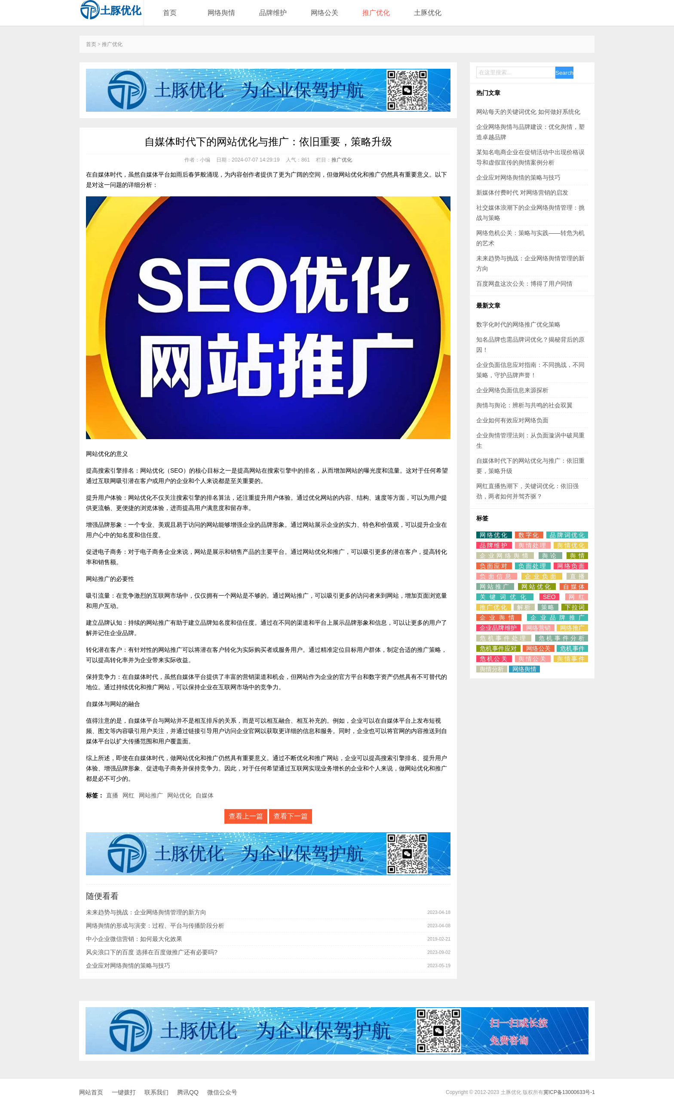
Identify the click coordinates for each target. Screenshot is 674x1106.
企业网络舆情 (505, 555)
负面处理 (532, 565)
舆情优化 (571, 545)
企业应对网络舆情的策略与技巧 (128, 965)
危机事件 (572, 648)
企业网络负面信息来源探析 (512, 390)
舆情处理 (532, 545)
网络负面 (571, 565)
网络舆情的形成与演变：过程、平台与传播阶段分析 (155, 925)
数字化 (529, 535)
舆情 (577, 555)
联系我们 (156, 1092)
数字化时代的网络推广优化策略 (518, 324)
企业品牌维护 (498, 627)
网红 (129, 795)
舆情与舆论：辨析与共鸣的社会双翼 (524, 405)
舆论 (550, 555)
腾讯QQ (188, 1092)
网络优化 (494, 535)
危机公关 (494, 658)
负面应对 (494, 565)
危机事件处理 (504, 638)
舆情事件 (571, 658)
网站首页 (91, 1092)
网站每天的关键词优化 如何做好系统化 (528, 111)
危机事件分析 (562, 638)
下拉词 (575, 607)
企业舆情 (499, 617)
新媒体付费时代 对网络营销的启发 (522, 192)
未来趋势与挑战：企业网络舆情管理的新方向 (146, 912)
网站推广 (151, 795)
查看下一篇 (290, 816)
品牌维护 (273, 12)
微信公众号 (222, 1092)
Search (564, 73)
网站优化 (179, 795)
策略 (548, 607)
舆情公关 (532, 658)
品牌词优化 (567, 535)
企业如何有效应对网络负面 (512, 420)
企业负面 (542, 576)
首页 (170, 12)
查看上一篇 (246, 816)
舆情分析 (492, 669)
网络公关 (324, 12)
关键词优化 (505, 596)
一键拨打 (124, 1092)
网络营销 (538, 627)
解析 (524, 607)
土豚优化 (427, 12)
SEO (549, 596)
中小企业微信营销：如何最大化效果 (134, 938)
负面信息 (497, 576)
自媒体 (205, 795)
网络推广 (572, 627)
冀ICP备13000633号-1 (569, 1092)
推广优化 (376, 12)
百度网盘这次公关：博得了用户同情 (524, 283)
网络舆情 (221, 12)
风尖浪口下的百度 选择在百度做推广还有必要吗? (152, 952)
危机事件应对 (498, 648)
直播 (112, 795)
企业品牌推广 (557, 617)
